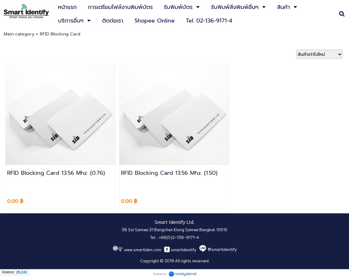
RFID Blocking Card (60, 34)
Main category (19, 34)
